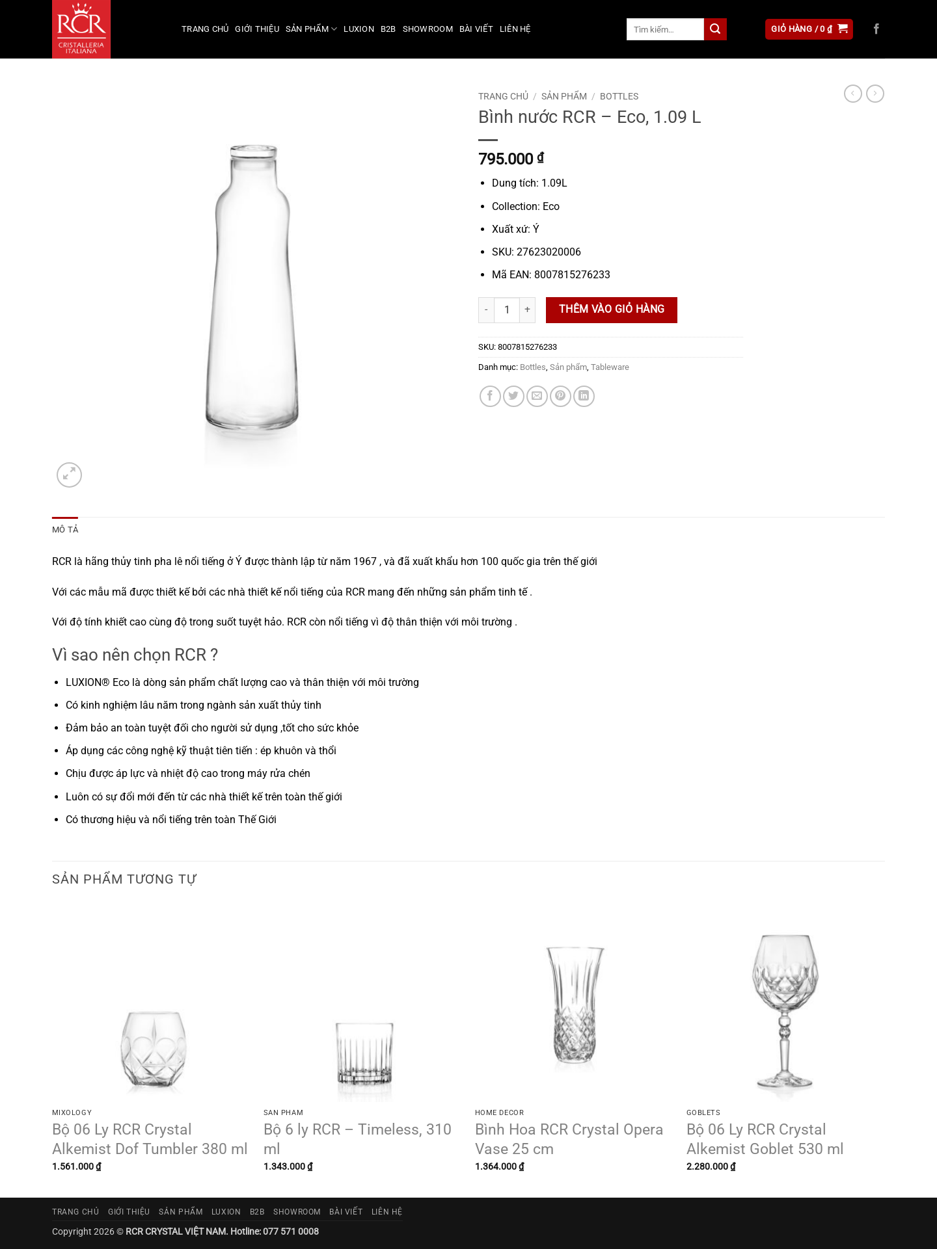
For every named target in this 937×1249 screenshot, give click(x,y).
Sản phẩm (312, 29)
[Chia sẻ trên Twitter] (513, 396)
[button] (809, 29)
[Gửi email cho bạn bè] (537, 396)
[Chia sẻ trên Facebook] (490, 396)
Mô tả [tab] (65, 529)
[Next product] (853, 94)
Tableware (610, 367)
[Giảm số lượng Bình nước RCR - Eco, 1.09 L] (486, 310)
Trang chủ (205, 29)
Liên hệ (515, 29)
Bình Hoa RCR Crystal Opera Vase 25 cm (569, 1139)
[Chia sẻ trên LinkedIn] (584, 396)
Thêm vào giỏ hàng (612, 309)
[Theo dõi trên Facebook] (876, 29)
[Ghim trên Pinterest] (560, 396)
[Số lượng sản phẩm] (507, 310)
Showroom (428, 29)
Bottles (619, 96)
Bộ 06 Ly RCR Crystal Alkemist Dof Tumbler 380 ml (150, 1139)
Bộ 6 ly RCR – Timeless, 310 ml (358, 1139)
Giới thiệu (257, 29)
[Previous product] (875, 94)
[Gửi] (715, 29)
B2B (388, 29)
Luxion (359, 29)
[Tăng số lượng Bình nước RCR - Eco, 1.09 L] (528, 310)
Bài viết (476, 29)
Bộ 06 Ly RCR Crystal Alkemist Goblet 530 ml (765, 1139)
